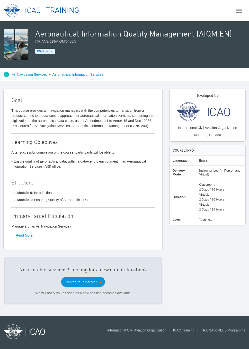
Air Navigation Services (29, 74)
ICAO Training (184, 330)
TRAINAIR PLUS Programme (223, 330)
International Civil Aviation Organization (136, 330)
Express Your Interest (80, 282)
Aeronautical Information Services (77, 74)
